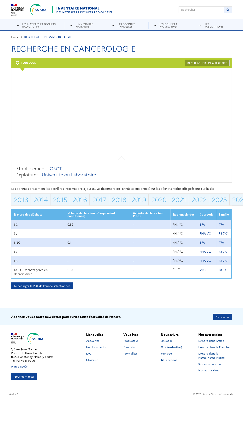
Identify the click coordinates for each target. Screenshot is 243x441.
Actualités (92, 340)
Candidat (129, 347)
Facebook (172, 359)
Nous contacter (24, 376)
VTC (202, 270)
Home (15, 37)
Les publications (214, 25)
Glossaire (92, 359)
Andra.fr (14, 393)
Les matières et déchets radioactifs (39, 25)
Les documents (96, 347)
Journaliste (130, 353)
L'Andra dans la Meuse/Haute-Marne (211, 355)
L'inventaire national (84, 25)
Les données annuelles (126, 25)
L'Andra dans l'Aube (211, 340)
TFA (202, 224)
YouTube (170, 353)
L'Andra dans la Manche (213, 347)
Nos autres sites (208, 370)
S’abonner (222, 316)
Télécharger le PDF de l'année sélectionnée (42, 286)
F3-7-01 (223, 233)
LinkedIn (170, 340)
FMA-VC (205, 233)
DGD (222, 270)
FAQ (89, 353)
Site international (210, 363)
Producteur (130, 340)
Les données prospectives (168, 25)
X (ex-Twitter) (172, 347)
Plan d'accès (19, 366)
